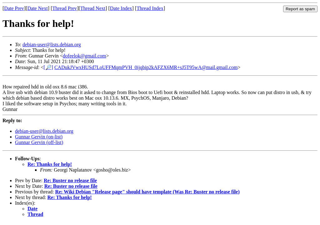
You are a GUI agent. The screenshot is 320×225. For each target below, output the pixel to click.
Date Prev (14, 8)
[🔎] (48, 67)
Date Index (121, 8)
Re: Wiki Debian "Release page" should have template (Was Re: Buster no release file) (147, 191)
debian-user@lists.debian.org (51, 44)
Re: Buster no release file (70, 180)
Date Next (38, 8)
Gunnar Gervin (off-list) (39, 142)
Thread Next (92, 8)
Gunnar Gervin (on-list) (38, 136)
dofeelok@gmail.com (84, 55)
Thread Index (150, 8)
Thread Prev (64, 8)
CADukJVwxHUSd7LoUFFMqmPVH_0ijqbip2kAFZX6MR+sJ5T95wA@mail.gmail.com (146, 67)
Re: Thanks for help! (50, 164)
